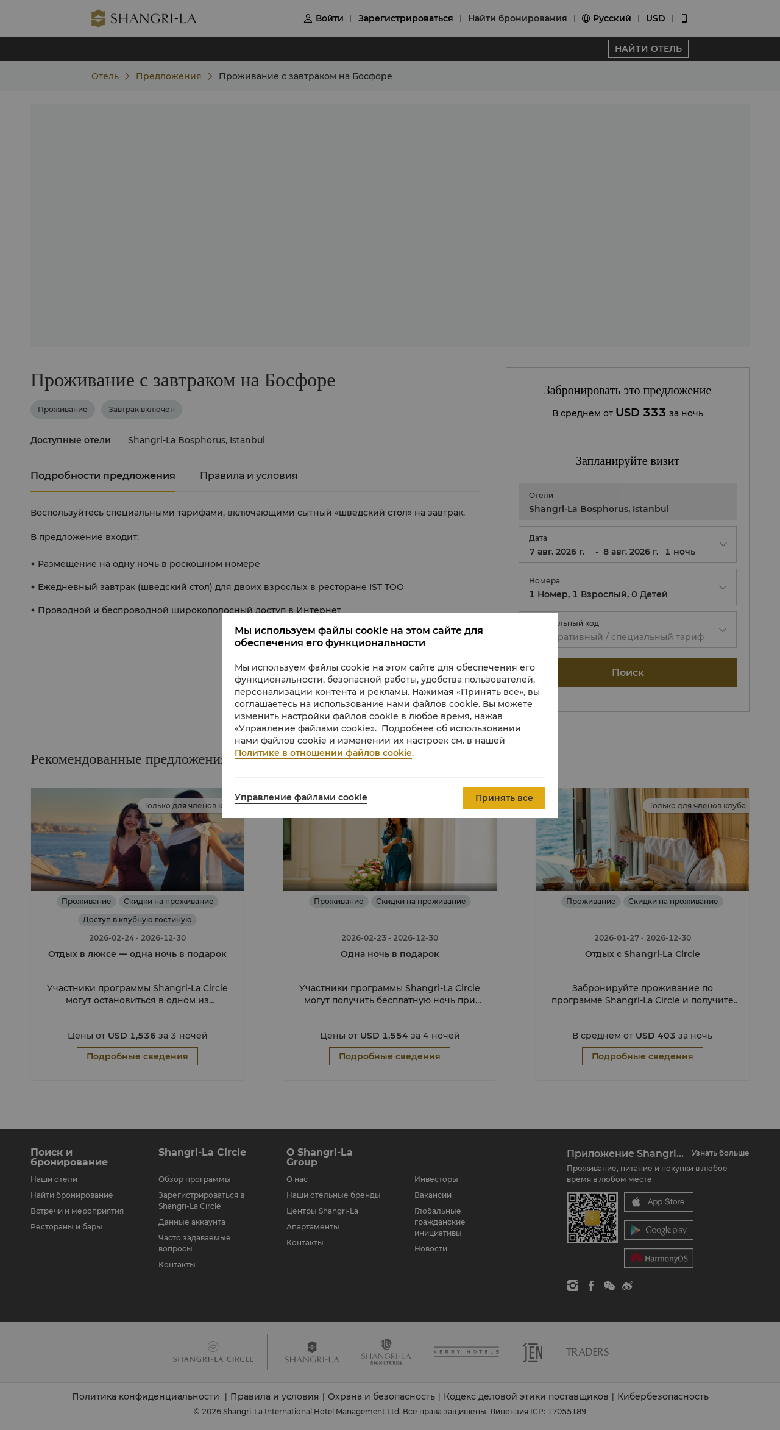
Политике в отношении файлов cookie (323, 752)
